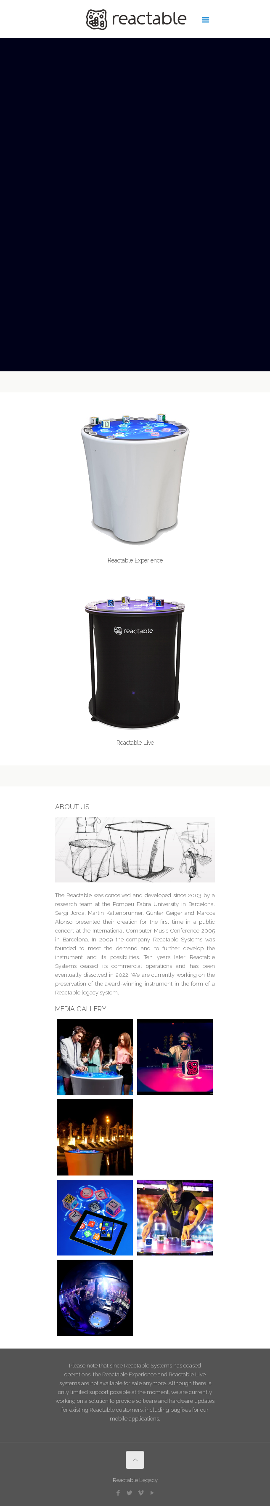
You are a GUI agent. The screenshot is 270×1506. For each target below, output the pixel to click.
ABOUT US (72, 807)
